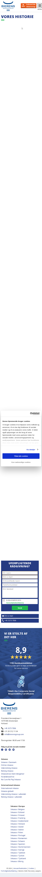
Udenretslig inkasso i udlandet (13, 794)
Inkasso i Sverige (17, 850)
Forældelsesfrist (7, 777)
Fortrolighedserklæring (15, 603)
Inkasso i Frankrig (18, 818)
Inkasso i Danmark (8, 762)
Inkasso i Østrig (17, 861)
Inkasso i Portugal (18, 835)
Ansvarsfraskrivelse (20, 868)
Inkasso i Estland (17, 812)
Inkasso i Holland (18, 824)
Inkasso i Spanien (18, 844)
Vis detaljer (30, 449)
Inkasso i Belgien (18, 809)
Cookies (31, 868)
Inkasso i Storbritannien (20, 847)
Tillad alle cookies (21, 456)
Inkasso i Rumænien (19, 838)
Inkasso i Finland (17, 815)
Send (20, 608)
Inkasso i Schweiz (18, 841)
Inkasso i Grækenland (19, 821)
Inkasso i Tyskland (18, 858)
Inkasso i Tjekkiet (18, 853)
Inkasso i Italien (17, 829)
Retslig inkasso (7, 771)
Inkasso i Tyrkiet (17, 855)
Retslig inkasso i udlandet (11, 797)
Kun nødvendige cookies (21, 462)
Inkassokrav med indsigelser (12, 774)
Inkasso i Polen (17, 832)
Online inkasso (7, 765)
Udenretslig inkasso (9, 768)
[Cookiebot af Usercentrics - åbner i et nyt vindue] (30, 413)
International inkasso (10, 788)
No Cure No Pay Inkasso (11, 779)
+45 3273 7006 (10, 728)
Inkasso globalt (7, 791)
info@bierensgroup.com (14, 734)
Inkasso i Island (17, 827)
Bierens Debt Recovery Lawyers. (29, 871)
